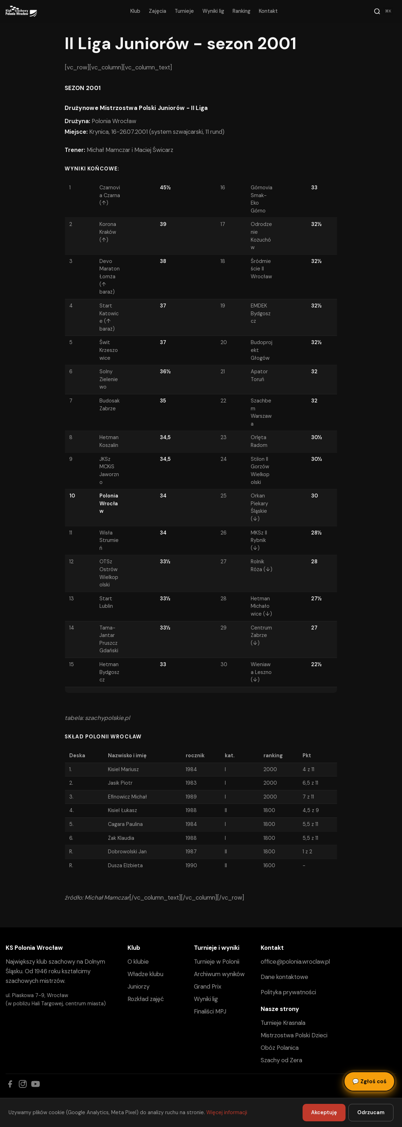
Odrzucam (371, 1112)
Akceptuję (324, 1112)
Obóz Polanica (280, 1048)
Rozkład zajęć (145, 999)
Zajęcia (157, 11)
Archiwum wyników (219, 974)
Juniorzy (138, 986)
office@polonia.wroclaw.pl (295, 961)
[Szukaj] (383, 11)
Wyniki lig (213, 11)
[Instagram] (22, 1084)
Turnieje (184, 11)
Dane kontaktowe (284, 977)
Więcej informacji (226, 1112)
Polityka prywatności (288, 992)
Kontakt (268, 11)
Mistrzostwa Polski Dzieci (294, 1035)
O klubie (138, 961)
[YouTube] (35, 1084)
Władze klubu (145, 974)
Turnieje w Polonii (216, 961)
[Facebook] (10, 1084)
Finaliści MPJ (210, 1011)
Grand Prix (207, 986)
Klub (135, 11)
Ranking (241, 11)
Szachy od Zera (281, 1060)
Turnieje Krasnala (283, 1023)
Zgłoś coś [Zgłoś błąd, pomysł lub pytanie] (369, 1081)
